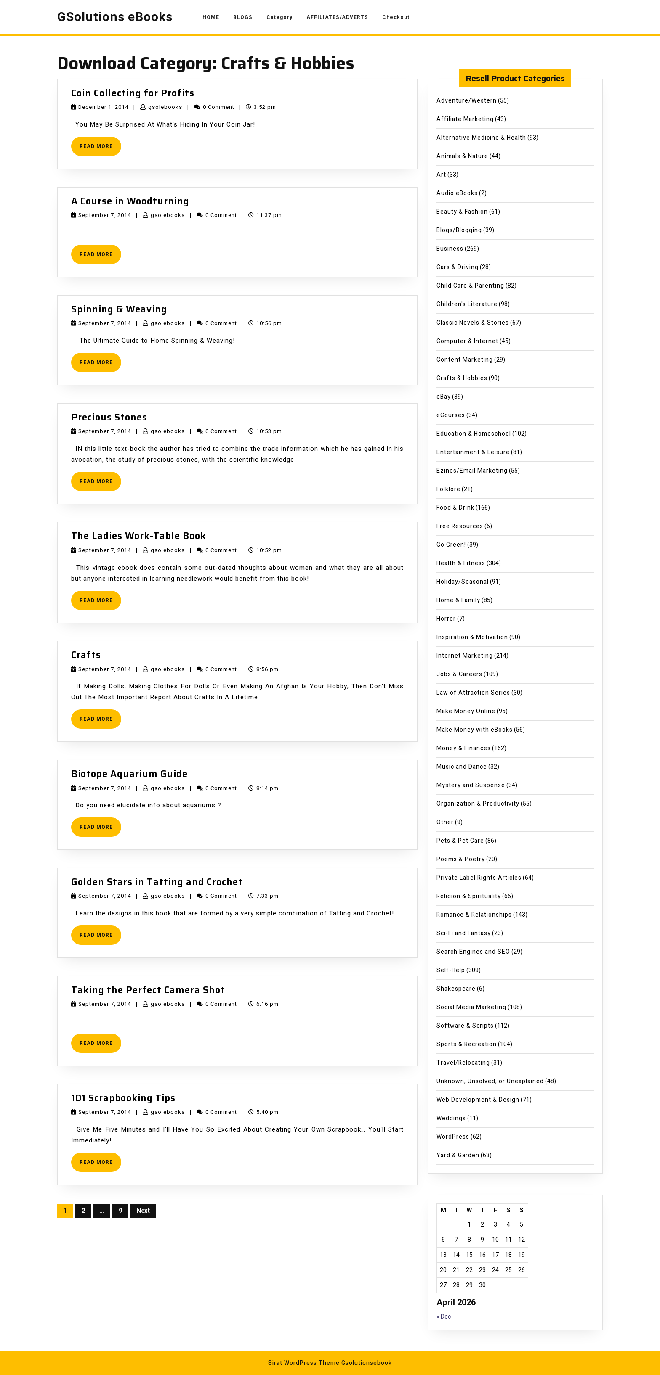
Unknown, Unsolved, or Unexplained (490, 1081)
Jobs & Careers (459, 674)
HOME (210, 17)
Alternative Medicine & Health (481, 137)
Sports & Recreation (466, 1044)
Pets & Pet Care (460, 840)
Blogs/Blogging (459, 230)
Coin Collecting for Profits (132, 93)
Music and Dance (461, 766)
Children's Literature (467, 304)
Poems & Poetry (460, 859)
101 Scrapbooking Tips (123, 1098)
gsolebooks (165, 107)
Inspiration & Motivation (472, 637)
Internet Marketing (464, 655)
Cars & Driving (457, 267)
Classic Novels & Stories (472, 322)
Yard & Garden (457, 1155)
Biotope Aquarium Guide (129, 774)
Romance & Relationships (474, 914)
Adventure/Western (466, 100)
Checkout (396, 17)
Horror (446, 618)
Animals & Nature (462, 156)
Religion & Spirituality (468, 896)
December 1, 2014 (103, 107)
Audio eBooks (457, 193)
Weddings (451, 1118)
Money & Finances (463, 748)
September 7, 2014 (104, 215)
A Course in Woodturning (130, 201)
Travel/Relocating (463, 1062)
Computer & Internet (467, 341)
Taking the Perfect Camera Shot (148, 990)
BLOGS (243, 17)
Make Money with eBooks (474, 729)
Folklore (448, 489)
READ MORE (100, 149)
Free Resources (459, 526)
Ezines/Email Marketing (472, 470)
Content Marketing (464, 359)
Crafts (86, 655)
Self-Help (450, 970)
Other (445, 822)
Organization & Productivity (477, 803)
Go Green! (451, 544)
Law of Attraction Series (473, 692)
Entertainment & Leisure (473, 452)
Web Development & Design (477, 1099)
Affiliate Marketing (465, 119)
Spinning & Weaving (119, 309)
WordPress (452, 1136)
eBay (443, 396)
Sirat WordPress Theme (304, 1363)
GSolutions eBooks (115, 17)
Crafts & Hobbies (461, 378)
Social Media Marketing (471, 1007)
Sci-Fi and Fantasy (463, 933)
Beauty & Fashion (462, 211)
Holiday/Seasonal (462, 581)
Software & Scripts (465, 1025)
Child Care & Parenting (470, 285)
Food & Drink (455, 507)
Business (449, 248)
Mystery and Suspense (470, 785)
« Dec (443, 1316)
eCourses (450, 415)
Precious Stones (109, 417)
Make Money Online (465, 711)
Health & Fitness (460, 563)
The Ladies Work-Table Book (138, 536)
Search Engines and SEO (473, 951)
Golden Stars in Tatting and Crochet (157, 882)
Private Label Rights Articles (479, 877)
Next (143, 1210)
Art (441, 174)
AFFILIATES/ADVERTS (337, 17)
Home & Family (458, 600)
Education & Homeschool (473, 433)
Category (279, 17)
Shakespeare (456, 988)
